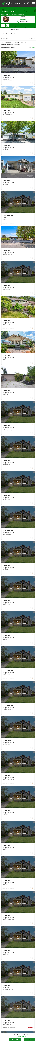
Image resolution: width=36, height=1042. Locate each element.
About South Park (22, 30)
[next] (32, 58)
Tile (30, 43)
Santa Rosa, (4, 14)
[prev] (3, 58)
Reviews (32, 30)
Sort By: (3, 43)
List (33, 43)
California (12, 14)
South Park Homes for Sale (8, 30)
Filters (32, 35)
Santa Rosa (9, 9)
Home (2, 9)
